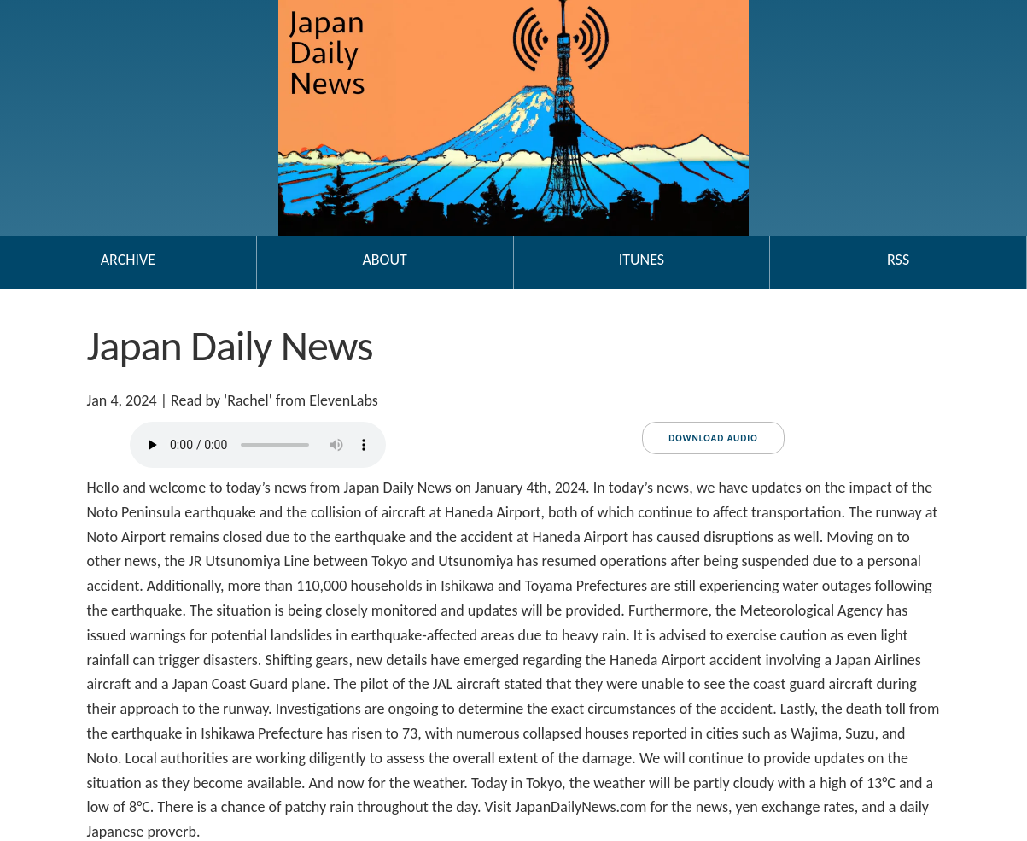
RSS (898, 259)
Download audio (712, 438)
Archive (128, 259)
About (384, 259)
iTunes (641, 259)
